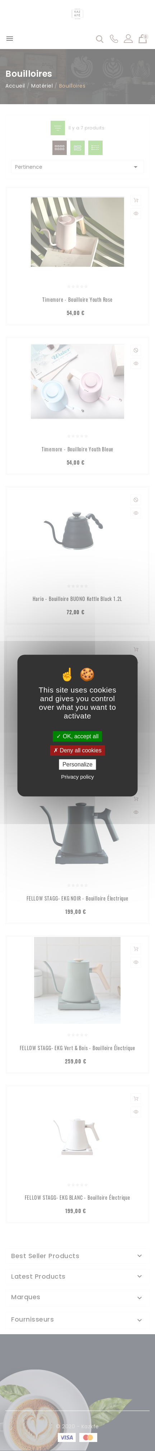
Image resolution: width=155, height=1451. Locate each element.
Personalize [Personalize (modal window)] (77, 764)
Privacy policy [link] (77, 777)
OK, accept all (77, 736)
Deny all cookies (77, 750)
